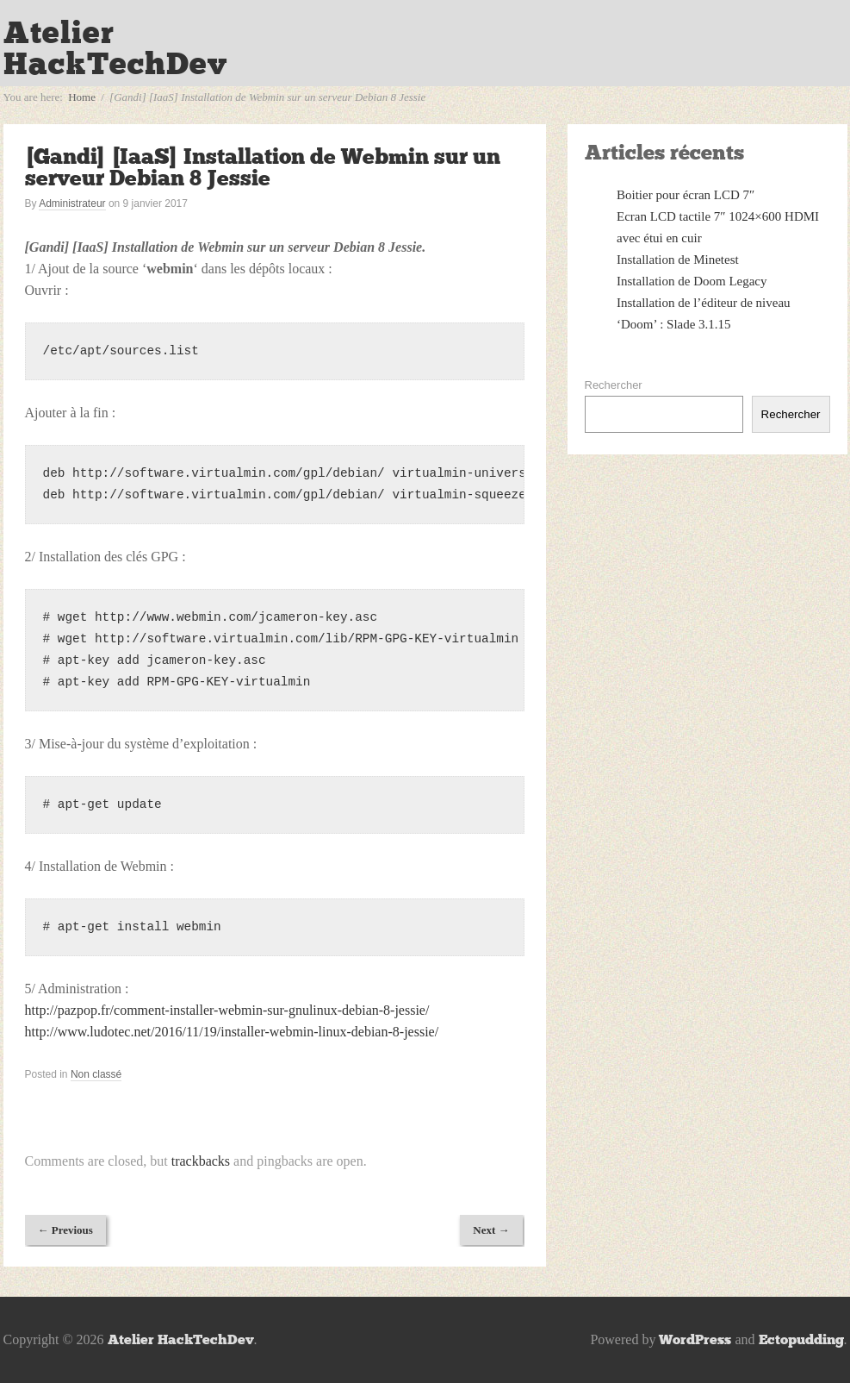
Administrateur (72, 203)
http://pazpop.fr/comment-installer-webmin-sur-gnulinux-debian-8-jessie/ (227, 1010)
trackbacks (200, 1161)
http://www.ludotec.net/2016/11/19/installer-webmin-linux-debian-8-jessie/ (232, 1031)
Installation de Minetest (678, 259)
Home (82, 97)
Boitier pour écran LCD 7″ (685, 195)
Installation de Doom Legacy (692, 281)
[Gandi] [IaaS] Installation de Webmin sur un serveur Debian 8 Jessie (262, 167)
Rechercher (613, 385)
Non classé (96, 1074)
